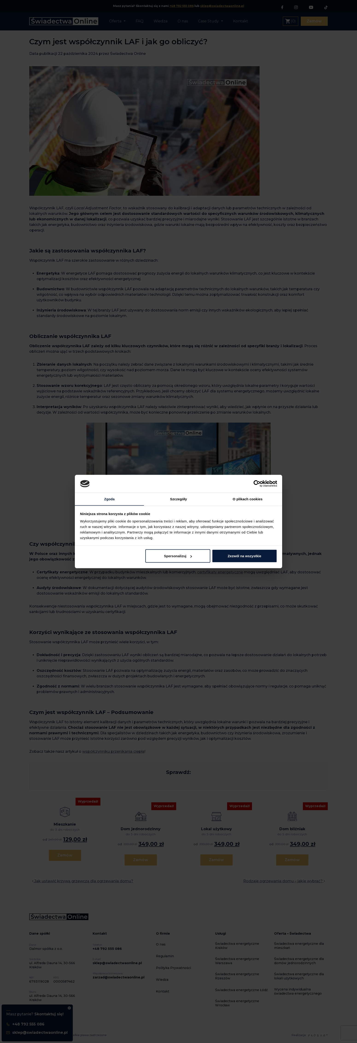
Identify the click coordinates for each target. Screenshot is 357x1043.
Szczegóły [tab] (178, 499)
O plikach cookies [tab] (247, 499)
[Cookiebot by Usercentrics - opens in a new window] (257, 483)
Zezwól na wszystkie (244, 556)
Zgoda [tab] (109, 499)
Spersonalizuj (178, 556)
